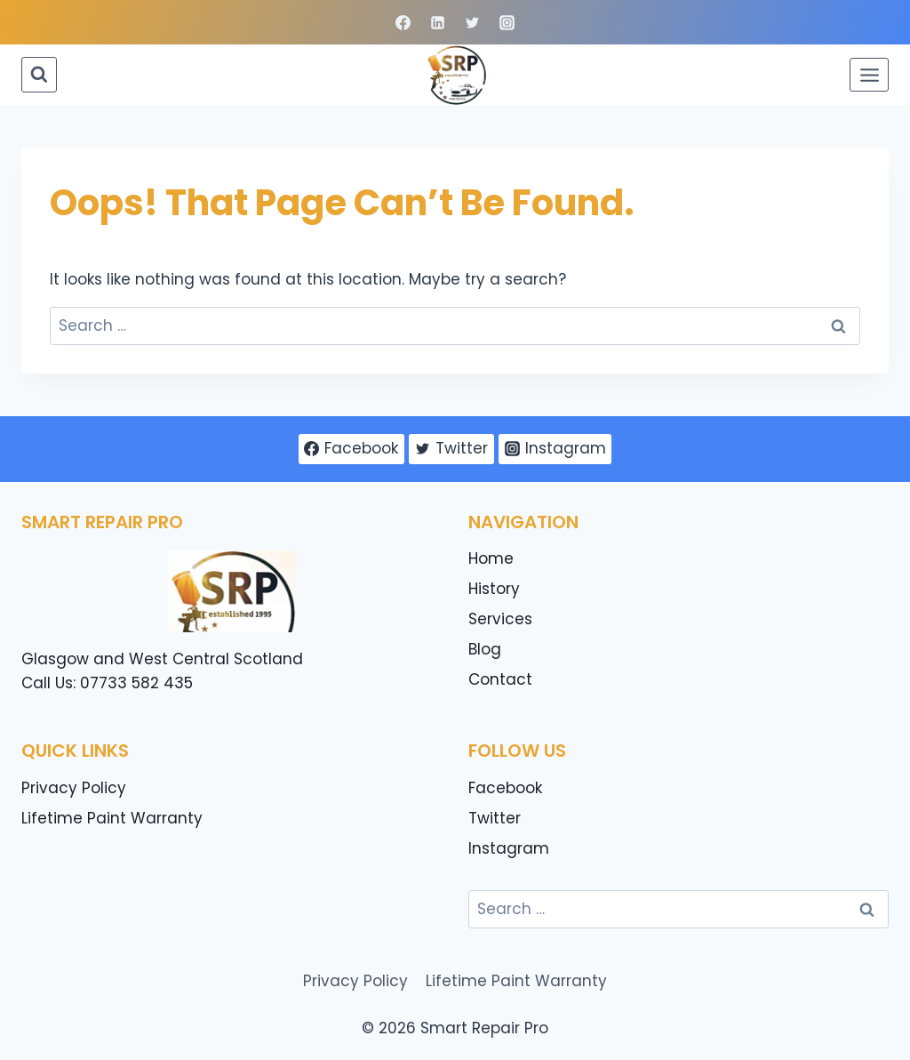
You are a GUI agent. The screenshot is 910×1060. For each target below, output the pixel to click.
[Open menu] (869, 75)
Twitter (494, 818)
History (494, 588)
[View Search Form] (39, 74)
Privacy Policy (73, 788)
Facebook (505, 788)
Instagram (508, 848)
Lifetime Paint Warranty (112, 818)
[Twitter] (473, 22)
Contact (500, 679)
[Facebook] (402, 22)
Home (491, 558)
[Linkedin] (437, 22)
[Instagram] (507, 22)
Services (500, 619)
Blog (484, 649)
